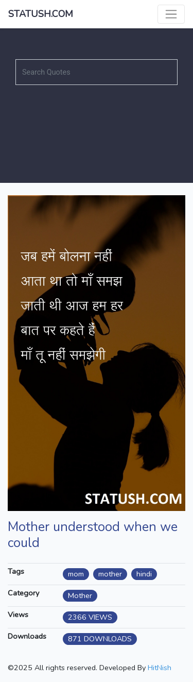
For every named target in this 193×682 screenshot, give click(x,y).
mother (110, 574)
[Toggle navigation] (171, 14)
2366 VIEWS (90, 617)
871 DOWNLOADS (100, 639)
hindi (144, 574)
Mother (80, 595)
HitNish (159, 667)
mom (76, 574)
